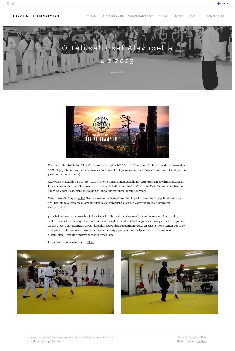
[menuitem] (78, 16)
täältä (81, 198)
